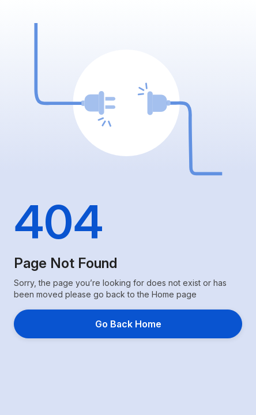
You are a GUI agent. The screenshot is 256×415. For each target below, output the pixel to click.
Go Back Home (128, 324)
